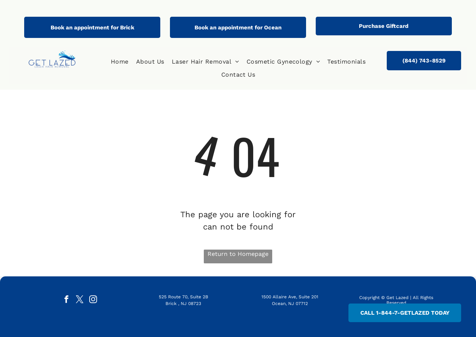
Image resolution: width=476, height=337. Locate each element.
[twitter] (80, 300)
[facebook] (66, 300)
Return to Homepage (238, 253)
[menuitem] (119, 61)
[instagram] (93, 300)
